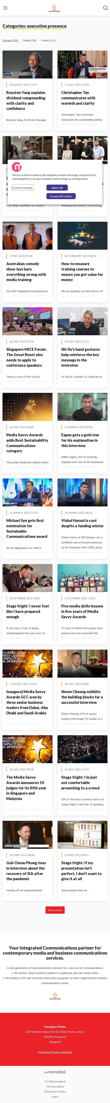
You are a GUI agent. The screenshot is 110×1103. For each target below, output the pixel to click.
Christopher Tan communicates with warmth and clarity (78, 97)
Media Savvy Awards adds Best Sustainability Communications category (27, 443)
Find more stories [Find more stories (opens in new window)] (55, 1091)
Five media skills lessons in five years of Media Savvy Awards (82, 611)
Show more (55, 910)
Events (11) (48, 40)
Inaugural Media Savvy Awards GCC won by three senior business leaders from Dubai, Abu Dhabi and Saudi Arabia (27, 702)
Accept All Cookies (61, 196)
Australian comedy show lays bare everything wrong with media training (26, 271)
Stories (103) (10, 40)
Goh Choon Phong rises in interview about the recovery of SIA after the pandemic (26, 870)
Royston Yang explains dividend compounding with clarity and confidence (25, 100)
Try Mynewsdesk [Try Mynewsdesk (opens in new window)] (55, 1081)
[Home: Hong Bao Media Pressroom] (54, 8)
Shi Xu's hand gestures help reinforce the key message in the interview (80, 357)
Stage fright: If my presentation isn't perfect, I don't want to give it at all (81, 870)
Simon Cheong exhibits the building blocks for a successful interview (82, 696)
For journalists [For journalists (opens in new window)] (55, 1086)
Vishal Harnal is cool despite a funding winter (82, 523)
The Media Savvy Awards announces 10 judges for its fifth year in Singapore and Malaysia (26, 788)
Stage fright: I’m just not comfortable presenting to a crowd (80, 782)
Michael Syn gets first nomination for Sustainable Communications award (26, 528)
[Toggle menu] (5, 8)
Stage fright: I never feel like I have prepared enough (27, 611)
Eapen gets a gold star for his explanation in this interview (80, 440)
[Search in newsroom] (105, 7)
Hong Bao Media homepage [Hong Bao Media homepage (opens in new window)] (55, 1052)
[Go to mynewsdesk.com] (55, 1072)
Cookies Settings (22, 187)
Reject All (57, 187)
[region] (55, 182)
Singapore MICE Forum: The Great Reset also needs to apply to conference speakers (26, 357)
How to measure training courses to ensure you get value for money (82, 271)
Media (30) (29, 40)
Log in (55, 1096)
